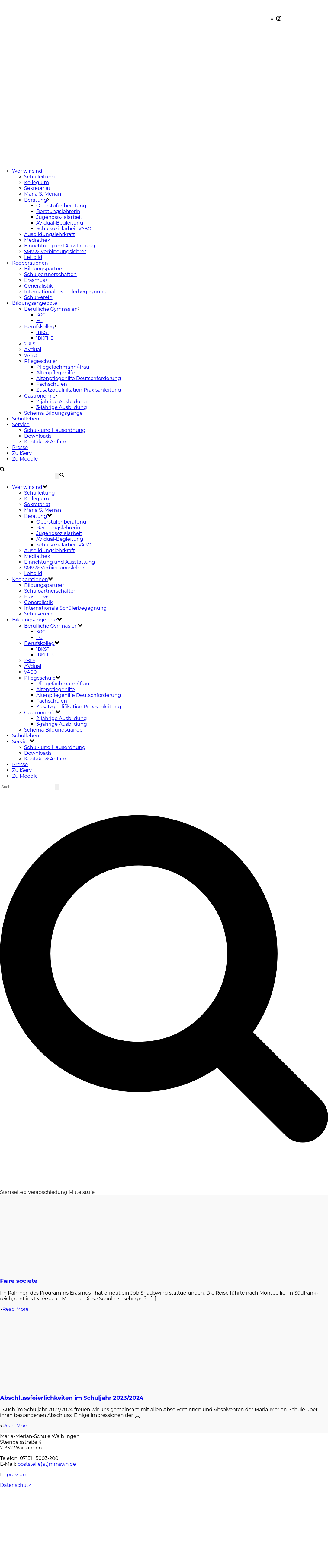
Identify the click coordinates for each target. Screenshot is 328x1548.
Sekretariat (37, 188)
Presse (20, 447)
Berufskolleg (39, 326)
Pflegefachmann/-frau (62, 367)
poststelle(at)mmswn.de (46, 1464)
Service (21, 424)
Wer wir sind (27, 171)
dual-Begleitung (59, 223)
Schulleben (25, 419)
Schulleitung (39, 177)
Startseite (11, 1192)
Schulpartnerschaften (50, 274)
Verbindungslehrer (55, 251)
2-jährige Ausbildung (61, 401)
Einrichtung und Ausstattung (59, 246)
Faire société (18, 1280)
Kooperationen (30, 263)
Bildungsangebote (34, 303)
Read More (14, 1309)
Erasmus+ (36, 280)
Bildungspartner (44, 269)
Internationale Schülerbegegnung (65, 291)
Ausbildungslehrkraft (49, 234)
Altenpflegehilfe (55, 373)
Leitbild (33, 257)
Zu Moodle (25, 459)
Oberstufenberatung (61, 206)
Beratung (35, 200)
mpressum (15, 1474)
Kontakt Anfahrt (46, 442)
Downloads (37, 436)
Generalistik (38, 286)
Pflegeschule (40, 361)
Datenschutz (15, 1485)
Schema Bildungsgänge (53, 413)
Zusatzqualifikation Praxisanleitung (78, 390)
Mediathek (37, 240)
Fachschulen (51, 384)
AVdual (32, 349)
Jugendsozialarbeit (59, 217)
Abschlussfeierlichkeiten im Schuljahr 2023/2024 (71, 1397)
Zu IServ (22, 453)
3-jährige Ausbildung (61, 407)
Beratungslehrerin (58, 211)
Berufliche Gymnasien (51, 309)
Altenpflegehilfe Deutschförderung (78, 378)
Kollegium (36, 182)
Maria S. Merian (42, 194)
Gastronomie (40, 396)
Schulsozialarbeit (63, 228)
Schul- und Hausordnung (54, 430)
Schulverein (38, 297)
